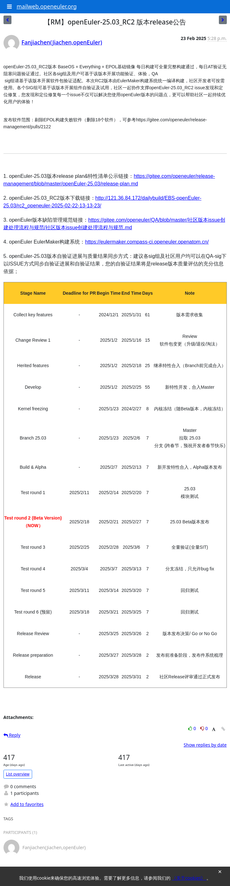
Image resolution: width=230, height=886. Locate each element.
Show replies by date (205, 745)
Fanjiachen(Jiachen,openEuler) (62, 42)
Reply (12, 735)
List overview (18, 774)
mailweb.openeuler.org (47, 6)
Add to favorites (23, 804)
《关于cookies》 (189, 878)
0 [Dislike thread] (204, 728)
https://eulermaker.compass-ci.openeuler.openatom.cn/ (147, 242)
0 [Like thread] (192, 728)
